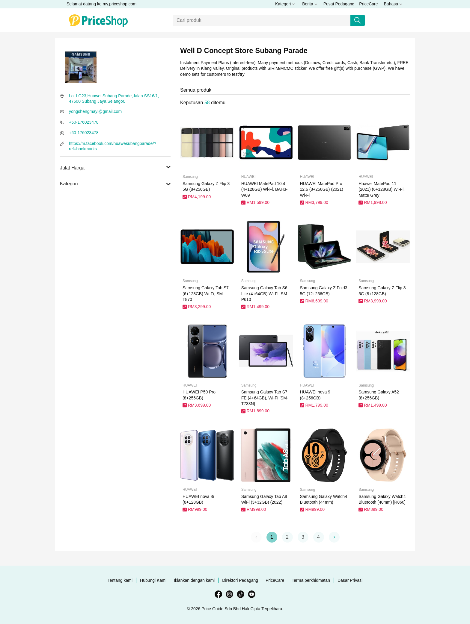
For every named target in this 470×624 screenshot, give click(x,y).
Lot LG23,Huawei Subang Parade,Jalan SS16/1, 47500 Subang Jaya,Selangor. (114, 98)
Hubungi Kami (153, 580)
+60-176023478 (84, 122)
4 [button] (318, 537)
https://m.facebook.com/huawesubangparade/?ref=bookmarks (112, 146)
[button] (334, 537)
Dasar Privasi (350, 580)
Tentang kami (120, 580)
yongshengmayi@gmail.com (95, 111)
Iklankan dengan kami (194, 580)
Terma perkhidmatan (311, 580)
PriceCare (368, 3)
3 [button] (303, 537)
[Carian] (262, 20)
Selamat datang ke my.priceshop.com (101, 3)
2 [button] (287, 537)
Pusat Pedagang (339, 3)
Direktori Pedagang (240, 580)
